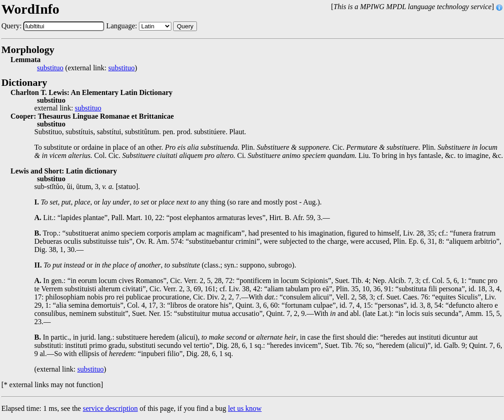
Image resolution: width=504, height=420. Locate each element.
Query (185, 26)
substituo (50, 68)
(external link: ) (87, 68)
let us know (245, 408)
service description (110, 408)
